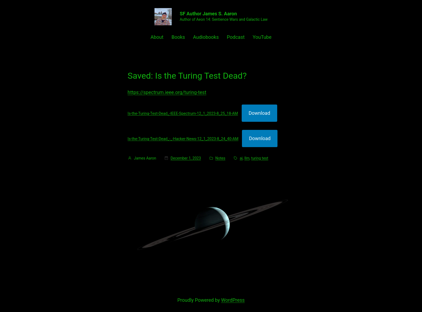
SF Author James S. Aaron (208, 13)
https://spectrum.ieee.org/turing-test (167, 92)
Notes (220, 158)
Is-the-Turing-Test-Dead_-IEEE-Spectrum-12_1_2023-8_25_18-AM (183, 113)
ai (241, 158)
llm (246, 158)
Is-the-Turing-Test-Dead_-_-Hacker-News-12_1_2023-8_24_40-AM (183, 139)
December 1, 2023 (186, 158)
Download (259, 113)
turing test (259, 158)
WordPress (233, 300)
